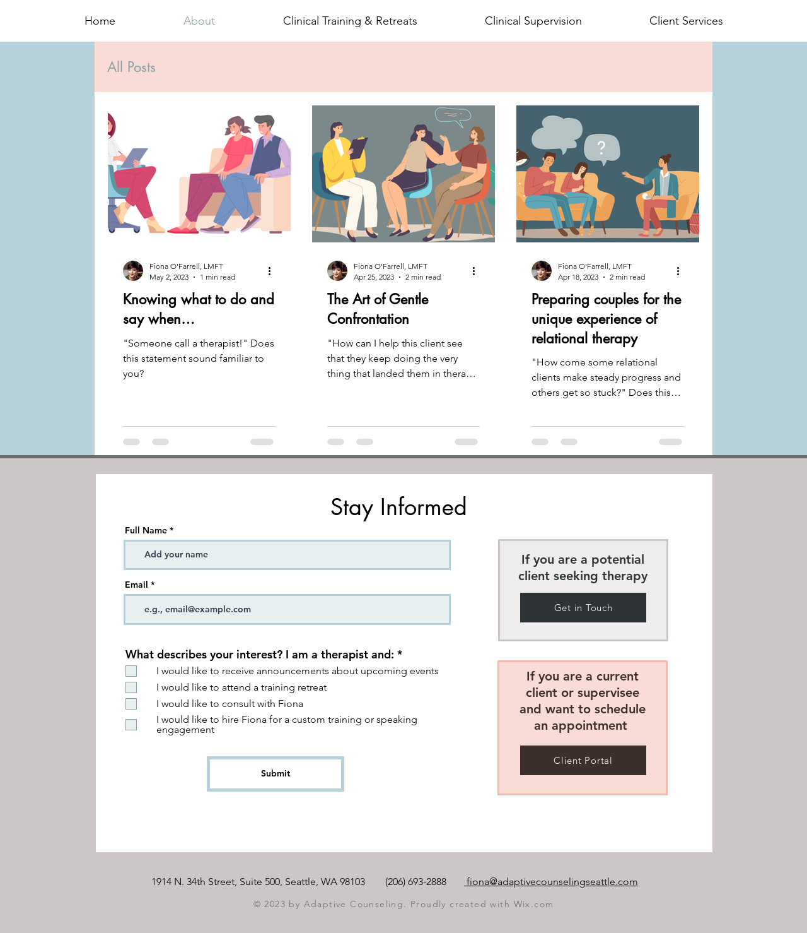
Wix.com (534, 904)
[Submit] (275, 774)
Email (136, 584)
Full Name (146, 530)
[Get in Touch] (583, 607)
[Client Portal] (583, 760)
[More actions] (273, 270)
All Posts (131, 67)
